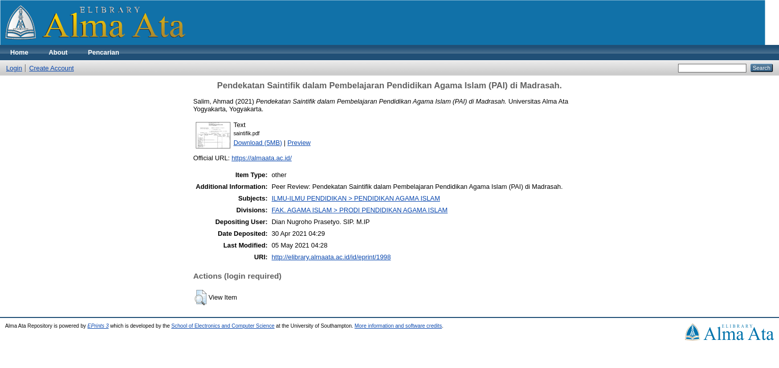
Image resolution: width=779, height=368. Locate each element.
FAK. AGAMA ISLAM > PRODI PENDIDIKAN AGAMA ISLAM (360, 210)
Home (19, 52)
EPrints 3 (98, 326)
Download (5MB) (257, 142)
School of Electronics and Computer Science (223, 326)
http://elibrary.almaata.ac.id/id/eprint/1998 (331, 257)
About (58, 52)
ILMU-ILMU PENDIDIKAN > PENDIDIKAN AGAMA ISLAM (356, 198)
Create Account (51, 68)
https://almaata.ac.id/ (261, 158)
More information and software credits (398, 326)
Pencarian (103, 52)
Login (14, 68)
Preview (299, 142)
